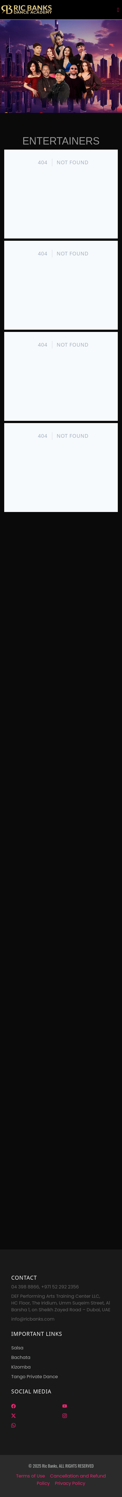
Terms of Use (30, 1476)
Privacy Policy (70, 1483)
